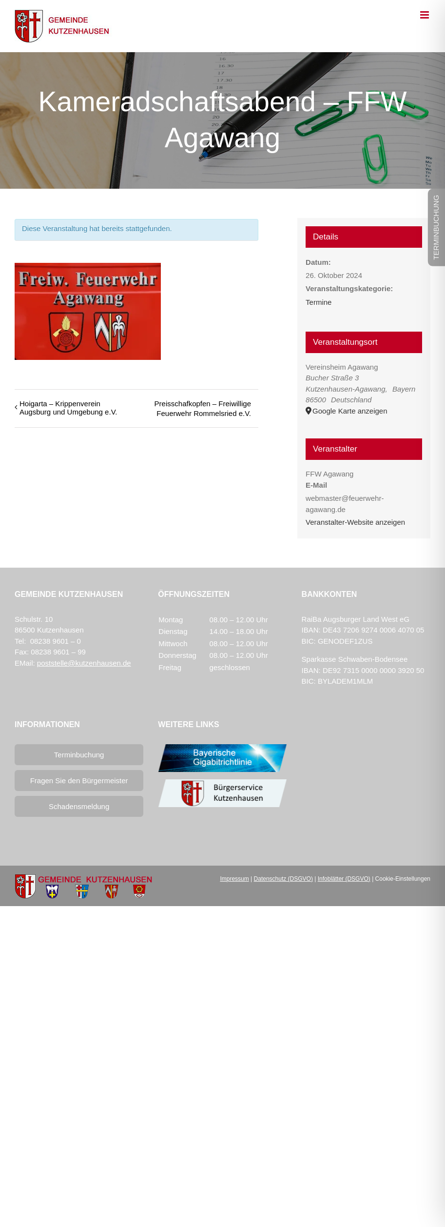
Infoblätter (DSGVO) (344, 878)
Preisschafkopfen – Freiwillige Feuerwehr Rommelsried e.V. (203, 408)
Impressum (234, 878)
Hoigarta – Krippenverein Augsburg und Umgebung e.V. (68, 407)
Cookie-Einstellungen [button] (402, 878)
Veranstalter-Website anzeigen (355, 522)
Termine (318, 302)
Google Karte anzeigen (349, 411)
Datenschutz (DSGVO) (283, 878)
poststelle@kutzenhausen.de (84, 663)
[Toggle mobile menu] (425, 15)
